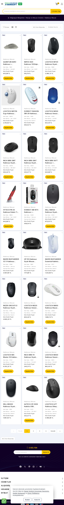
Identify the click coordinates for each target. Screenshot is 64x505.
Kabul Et (37, 500)
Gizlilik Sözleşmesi (19, 493)
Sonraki (53, 431)
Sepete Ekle (8, 78)
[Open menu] (2, 4)
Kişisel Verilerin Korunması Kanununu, (36, 491)
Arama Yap (56, 11)
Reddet (27, 500)
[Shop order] (54, 27)
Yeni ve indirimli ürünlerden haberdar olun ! (32, 456)
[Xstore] (13, 4)
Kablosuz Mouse (8, 59)
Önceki (20, 431)
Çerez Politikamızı (33, 493)
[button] (6, 27)
